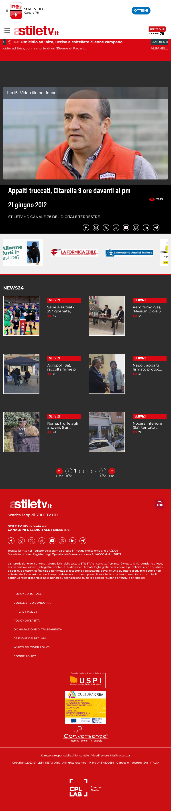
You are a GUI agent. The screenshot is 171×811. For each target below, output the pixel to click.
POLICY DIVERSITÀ (27, 620)
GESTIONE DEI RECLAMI (30, 638)
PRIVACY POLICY (25, 611)
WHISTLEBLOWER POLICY (32, 647)
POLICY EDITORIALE (28, 593)
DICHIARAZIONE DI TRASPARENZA (38, 629)
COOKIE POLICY (25, 656)
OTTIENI (141, 10)
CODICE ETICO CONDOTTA (32, 602)
